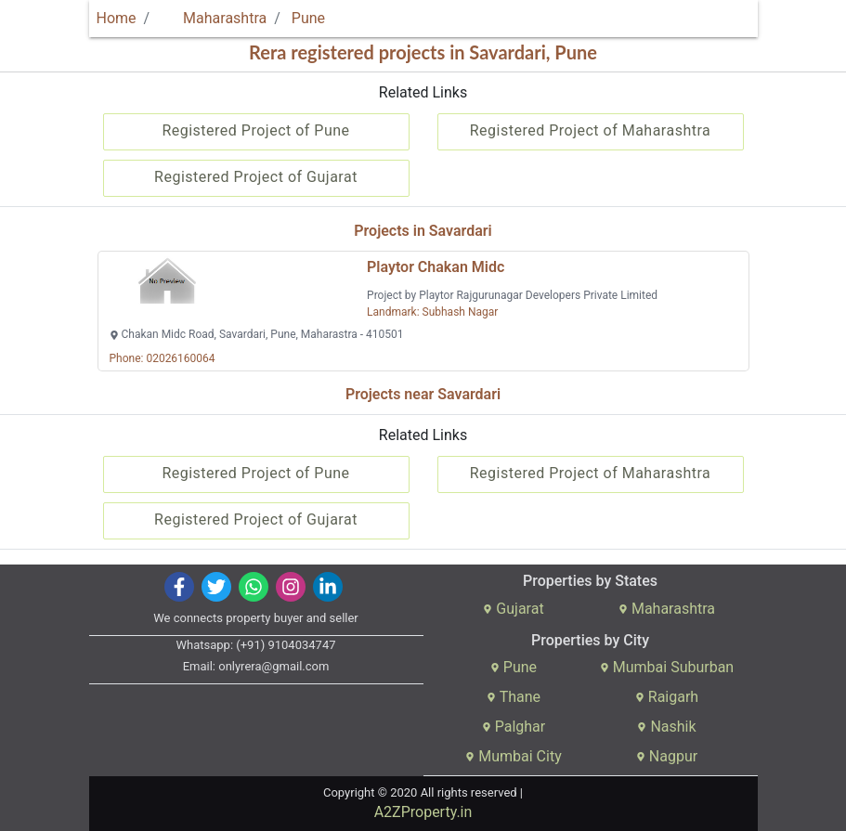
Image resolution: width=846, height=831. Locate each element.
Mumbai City (513, 756)
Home (117, 18)
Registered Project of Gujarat (256, 177)
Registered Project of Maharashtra (590, 130)
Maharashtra (214, 18)
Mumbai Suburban (667, 667)
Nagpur (666, 756)
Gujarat (513, 608)
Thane (513, 697)
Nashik (666, 726)
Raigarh (666, 697)
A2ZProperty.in (423, 812)
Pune (308, 18)
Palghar (514, 726)
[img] (179, 587)
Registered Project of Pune (255, 130)
